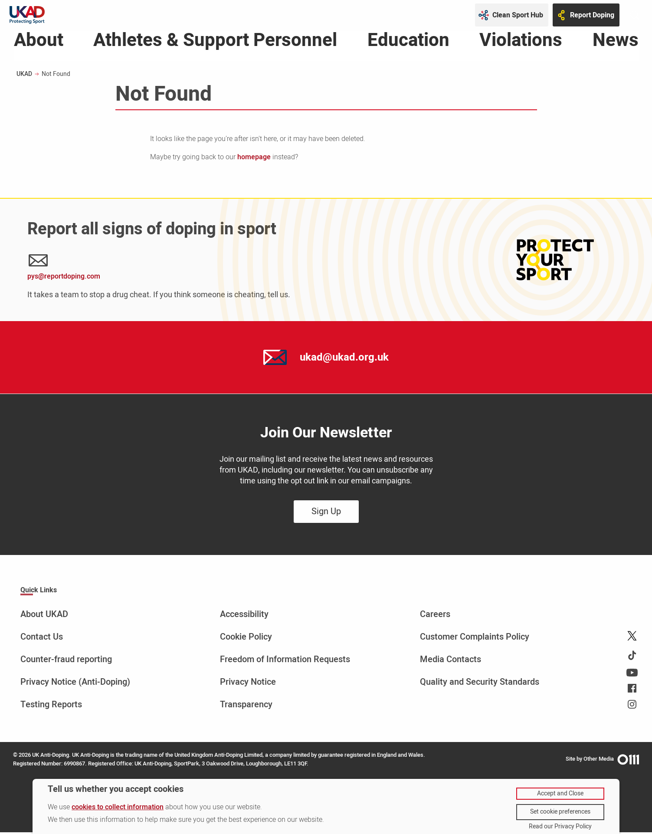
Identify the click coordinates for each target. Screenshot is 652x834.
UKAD (24, 76)
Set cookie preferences (560, 811)
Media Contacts (450, 661)
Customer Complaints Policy (474, 638)
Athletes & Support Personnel (215, 44)
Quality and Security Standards (479, 683)
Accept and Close (560, 793)
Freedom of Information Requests (285, 661)
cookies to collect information (118, 807)
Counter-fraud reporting (66, 661)
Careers (435, 616)
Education (408, 44)
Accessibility (244, 616)
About (38, 44)
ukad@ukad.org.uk (344, 359)
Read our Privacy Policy (560, 827)
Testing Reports (51, 706)
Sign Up (326, 513)
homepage (254, 159)
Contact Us (41, 638)
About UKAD (44, 616)
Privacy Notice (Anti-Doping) (75, 683)
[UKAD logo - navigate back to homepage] (27, 14)
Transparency (246, 706)
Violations (520, 44)
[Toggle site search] (634, 14)
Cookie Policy (246, 638)
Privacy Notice (248, 683)
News (616, 44)
